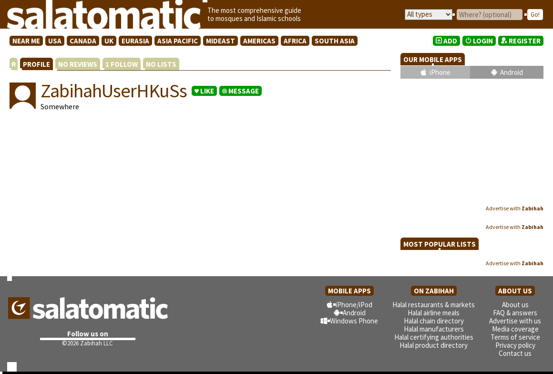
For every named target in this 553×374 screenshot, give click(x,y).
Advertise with (514, 208)
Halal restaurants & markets (433, 304)
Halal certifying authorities (433, 337)
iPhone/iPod (354, 304)
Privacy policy (515, 345)
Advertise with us (515, 320)
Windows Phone (354, 320)
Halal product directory (433, 345)
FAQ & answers (515, 312)
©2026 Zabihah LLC (87, 343)
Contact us (515, 353)
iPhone (440, 72)
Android (511, 72)
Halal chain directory (434, 320)
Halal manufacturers (434, 328)
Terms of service (515, 337)
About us (515, 304)
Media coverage (515, 328)
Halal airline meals (434, 312)
